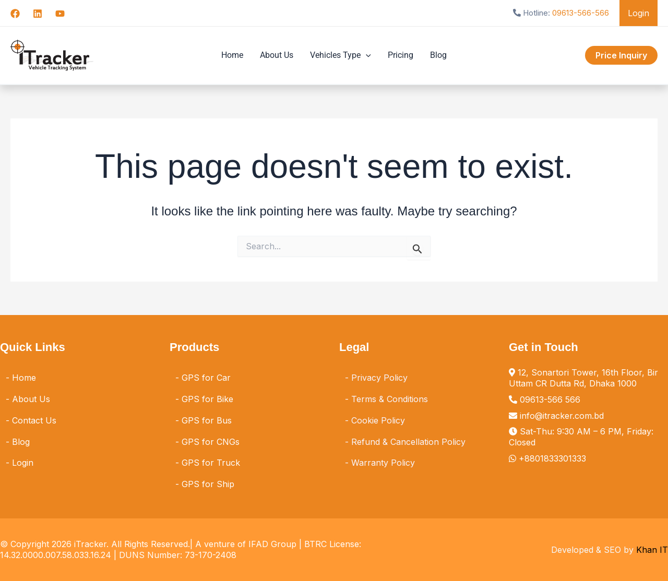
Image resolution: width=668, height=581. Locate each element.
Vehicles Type (340, 55)
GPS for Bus (207, 420)
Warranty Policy (383, 462)
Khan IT (652, 549)
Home (232, 55)
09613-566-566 (580, 13)
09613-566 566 (550, 399)
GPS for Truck (211, 462)
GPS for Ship (208, 484)
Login (638, 13)
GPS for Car (206, 377)
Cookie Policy (378, 420)
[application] (366, 55)
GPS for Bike (207, 399)
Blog (438, 55)
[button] (621, 55)
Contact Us (34, 420)
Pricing (400, 55)
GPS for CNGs (211, 442)
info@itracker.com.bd (562, 415)
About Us (276, 55)
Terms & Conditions (389, 399)
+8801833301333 (552, 458)
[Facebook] (15, 13)
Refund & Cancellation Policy (408, 442)
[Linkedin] (37, 13)
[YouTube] (60, 13)
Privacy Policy (379, 377)
